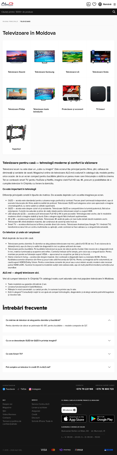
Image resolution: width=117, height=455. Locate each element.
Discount (36, 417)
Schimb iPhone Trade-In (42, 421)
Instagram (35, 389)
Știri (4, 411)
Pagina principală (10, 21)
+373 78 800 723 (105, 389)
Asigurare (36, 411)
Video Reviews (9, 414)
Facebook (9, 389)
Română (104, 4)
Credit (34, 414)
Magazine (7, 407)
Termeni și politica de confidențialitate (12, 422)
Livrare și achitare (39, 407)
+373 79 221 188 (84, 389)
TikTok (21, 389)
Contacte (7, 417)
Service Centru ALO (40, 404)
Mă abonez (69, 410)
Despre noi (7, 404)
